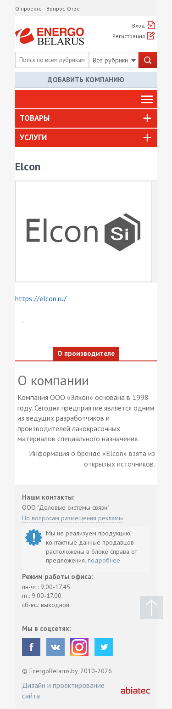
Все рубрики (114, 60)
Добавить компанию (86, 79)
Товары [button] (35, 118)
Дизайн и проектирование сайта (63, 690)
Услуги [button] (33, 137)
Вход (138, 25)
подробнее (104, 560)
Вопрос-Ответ (64, 8)
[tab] (86, 118)
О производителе (86, 353)
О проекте (28, 8)
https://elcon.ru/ (41, 298)
